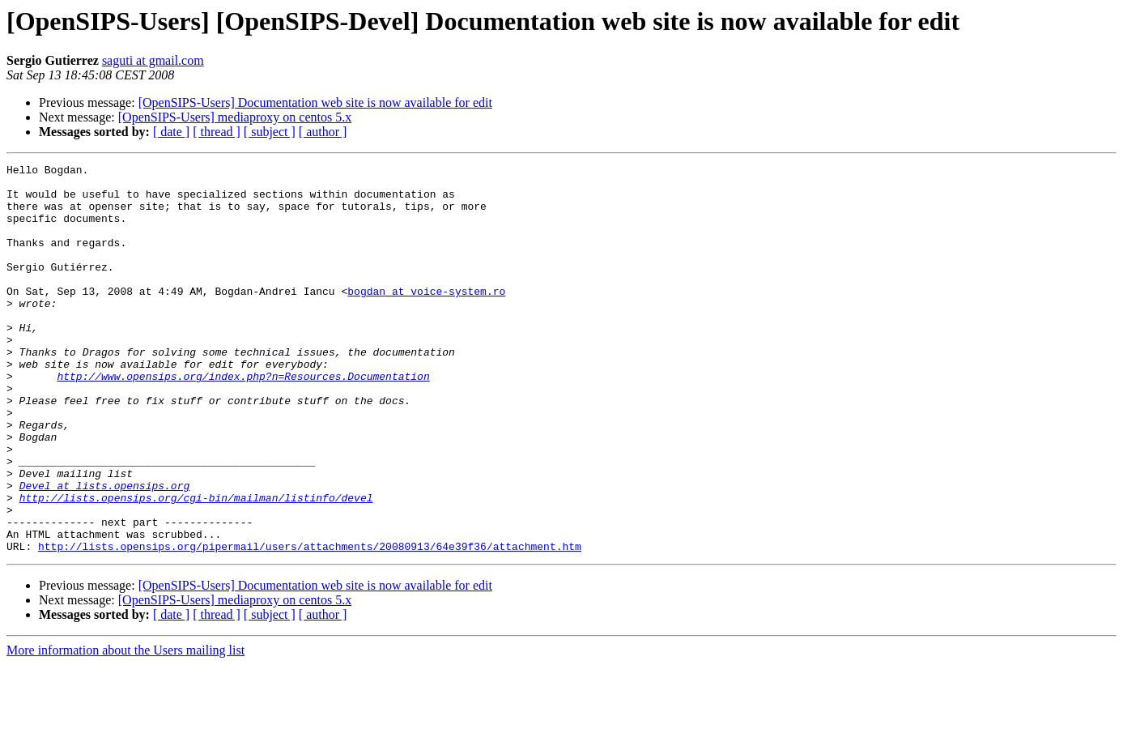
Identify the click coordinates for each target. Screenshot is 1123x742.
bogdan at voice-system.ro (426, 317)
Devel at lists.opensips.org (104, 551)
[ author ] (323, 132)
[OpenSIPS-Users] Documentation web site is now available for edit (315, 102)
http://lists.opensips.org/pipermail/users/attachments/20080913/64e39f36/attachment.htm (309, 623)
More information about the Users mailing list (125, 728)
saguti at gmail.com (153, 60)
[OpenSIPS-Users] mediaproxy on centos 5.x (234, 117)
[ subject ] (270, 132)
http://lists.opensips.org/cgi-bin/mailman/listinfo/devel (196, 565)
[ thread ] (216, 132)
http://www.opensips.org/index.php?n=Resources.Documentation (243, 419)
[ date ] (171, 132)
